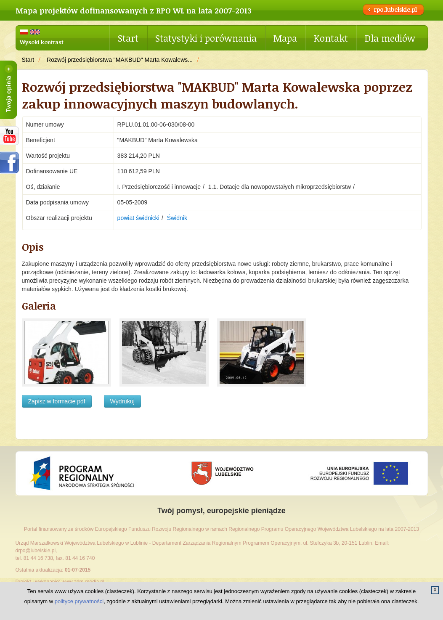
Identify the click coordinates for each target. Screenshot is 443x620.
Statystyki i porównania (206, 38)
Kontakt (331, 38)
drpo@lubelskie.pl (36, 551)
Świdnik (177, 218)
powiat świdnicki (138, 218)
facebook (9, 162)
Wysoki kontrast (42, 42)
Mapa (285, 38)
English (35, 31)
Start (128, 38)
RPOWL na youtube (9, 135)
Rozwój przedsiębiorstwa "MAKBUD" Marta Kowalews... (120, 60)
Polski (24, 31)
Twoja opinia (8, 90)
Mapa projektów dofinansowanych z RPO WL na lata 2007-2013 (134, 10)
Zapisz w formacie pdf (56, 401)
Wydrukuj (122, 401)
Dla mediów (390, 38)
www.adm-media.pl (83, 582)
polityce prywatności (79, 601)
